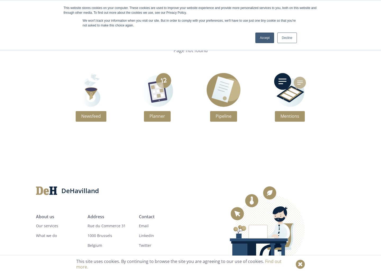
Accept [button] (265, 38)
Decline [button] (287, 38)
